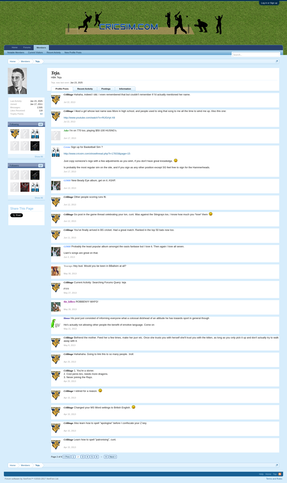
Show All (39, 156)
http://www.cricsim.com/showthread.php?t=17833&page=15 (97, 153)
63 (41, 114)
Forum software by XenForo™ (32, 479)
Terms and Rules (274, 479)
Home (14, 47)
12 (40, 165)
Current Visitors (35, 52)
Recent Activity (85, 89)
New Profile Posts (73, 52)
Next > (113, 457)
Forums (27, 47)
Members (41, 47)
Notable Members (15, 52)
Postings (105, 89)
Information (125, 89)
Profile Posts (62, 89)
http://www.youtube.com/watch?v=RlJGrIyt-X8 (89, 117)
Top (275, 474)
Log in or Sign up (269, 3)
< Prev (67, 457)
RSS (279, 474)
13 (40, 124)
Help (261, 474)
